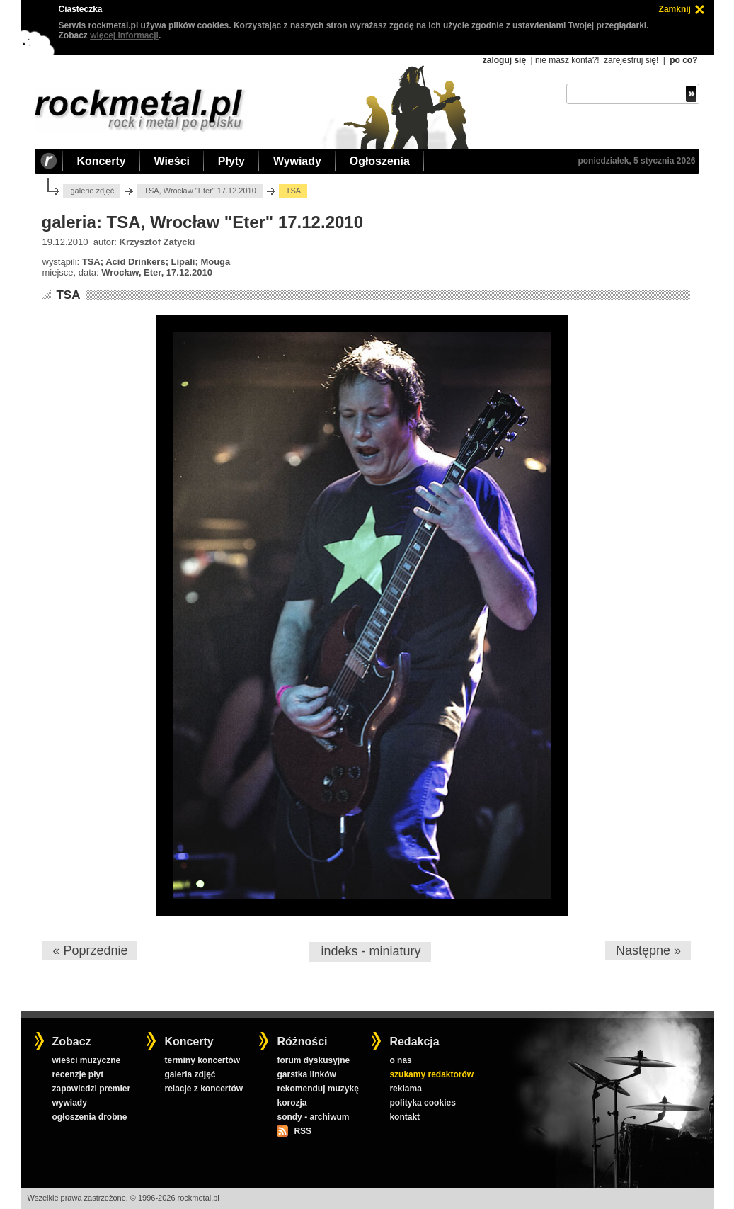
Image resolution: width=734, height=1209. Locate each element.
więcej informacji (124, 35)
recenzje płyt (77, 1074)
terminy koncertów (202, 1060)
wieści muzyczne (86, 1060)
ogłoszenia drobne (89, 1117)
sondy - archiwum (313, 1117)
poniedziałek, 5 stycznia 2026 (636, 161)
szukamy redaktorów (431, 1074)
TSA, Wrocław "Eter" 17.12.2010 (200, 190)
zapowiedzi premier (91, 1089)
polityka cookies (422, 1103)
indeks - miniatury (370, 951)
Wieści (172, 161)
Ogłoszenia (380, 161)
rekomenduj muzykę (317, 1089)
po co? (683, 60)
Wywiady (297, 161)
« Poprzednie (89, 950)
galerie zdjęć (92, 190)
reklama (405, 1089)
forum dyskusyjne (313, 1060)
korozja (291, 1103)
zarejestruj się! (631, 60)
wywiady (69, 1103)
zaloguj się (504, 60)
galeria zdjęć (189, 1074)
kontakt (404, 1117)
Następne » (648, 950)
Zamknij (675, 9)
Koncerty (101, 161)
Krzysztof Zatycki (157, 242)
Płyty (231, 161)
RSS (302, 1131)
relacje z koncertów (203, 1089)
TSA (68, 295)
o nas (400, 1060)
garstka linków (306, 1074)
